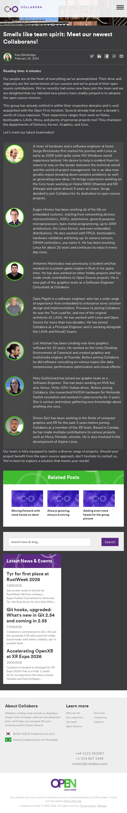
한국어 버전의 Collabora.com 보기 (30, 734)
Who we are (73, 713)
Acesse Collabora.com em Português (31, 740)
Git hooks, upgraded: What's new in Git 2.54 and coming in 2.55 (31, 615)
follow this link (72, 801)
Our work (71, 721)
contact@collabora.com (89, 764)
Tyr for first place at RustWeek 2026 (28, 577)
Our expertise (74, 717)
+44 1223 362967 (89, 753)
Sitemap (101, 806)
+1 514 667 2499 (90, 758)
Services (99, 713)
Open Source (74, 726)
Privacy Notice (88, 806)
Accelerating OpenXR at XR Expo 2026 (30, 654)
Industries (100, 717)
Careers (99, 721)
